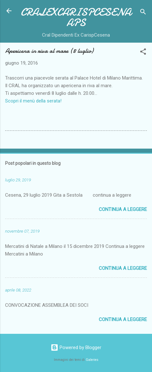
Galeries (92, 360)
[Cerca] (143, 13)
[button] (143, 53)
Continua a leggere (123, 209)
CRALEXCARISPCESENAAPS (76, 17)
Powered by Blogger (76, 347)
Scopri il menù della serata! (33, 101)
